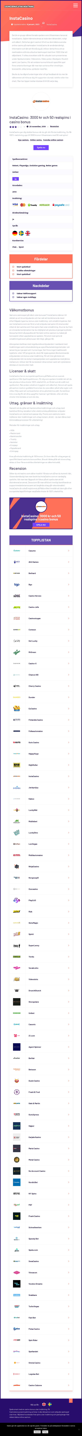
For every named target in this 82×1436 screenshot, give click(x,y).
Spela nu (41, 147)
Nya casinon (23, 140)
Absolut (37, 1432)
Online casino (36, 140)
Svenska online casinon (53, 140)
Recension (54, 127)
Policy (45, 1432)
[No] (79, 1429)
